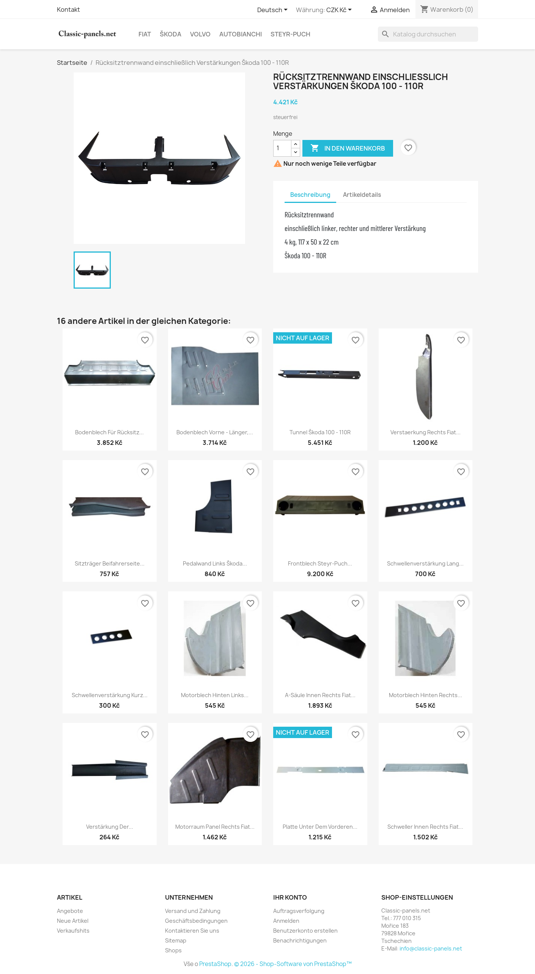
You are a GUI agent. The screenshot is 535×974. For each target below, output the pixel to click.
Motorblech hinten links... (215, 695)
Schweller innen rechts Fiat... (425, 826)
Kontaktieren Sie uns (192, 930)
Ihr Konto (290, 897)
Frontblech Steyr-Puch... (320, 563)
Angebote (70, 910)
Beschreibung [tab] (310, 195)
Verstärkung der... (109, 826)
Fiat (144, 34)
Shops (173, 950)
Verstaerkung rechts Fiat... (425, 432)
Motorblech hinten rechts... (425, 695)
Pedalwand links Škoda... (215, 563)
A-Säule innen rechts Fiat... (320, 695)
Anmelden (286, 920)
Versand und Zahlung (192, 910)
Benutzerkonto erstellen (305, 930)
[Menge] (282, 148)
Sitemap (175, 940)
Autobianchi (240, 34)
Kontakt (68, 9)
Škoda (170, 34)
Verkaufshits (73, 930)
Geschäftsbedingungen (196, 920)
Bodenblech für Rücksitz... (109, 432)
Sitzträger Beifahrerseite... (110, 563)
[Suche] (428, 34)
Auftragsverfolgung (298, 910)
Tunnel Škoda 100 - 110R (320, 432)
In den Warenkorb (347, 148)
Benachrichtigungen (300, 940)
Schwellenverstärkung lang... (425, 563)
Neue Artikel (72, 920)
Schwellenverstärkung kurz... (110, 695)
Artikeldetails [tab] (362, 195)
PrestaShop (215, 964)
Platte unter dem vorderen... (320, 826)
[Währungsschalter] (340, 10)
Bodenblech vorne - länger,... (214, 432)
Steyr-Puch (290, 34)
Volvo (200, 34)
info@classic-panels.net (431, 948)
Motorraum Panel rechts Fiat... (215, 826)
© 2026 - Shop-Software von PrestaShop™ (293, 964)
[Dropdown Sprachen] (273, 10)
